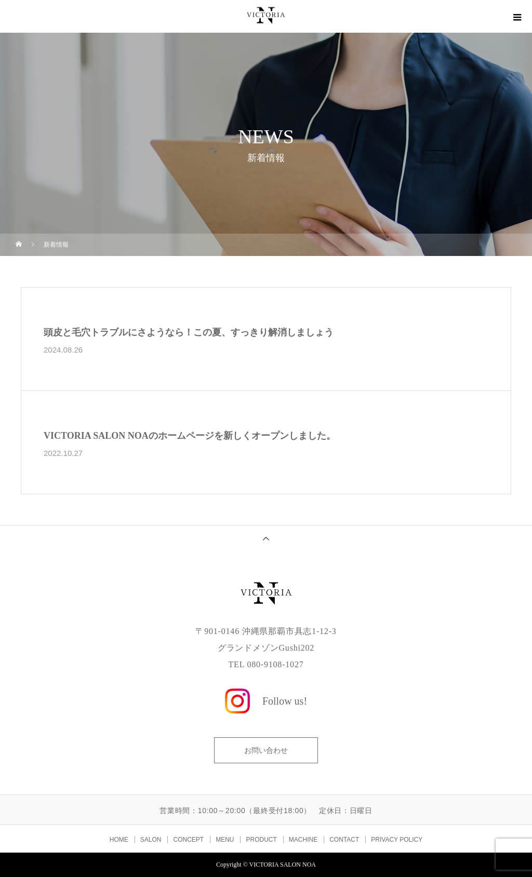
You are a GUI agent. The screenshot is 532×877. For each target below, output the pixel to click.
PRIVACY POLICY (396, 839)
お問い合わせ (266, 750)
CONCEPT (188, 839)
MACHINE (303, 839)
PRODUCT (261, 839)
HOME (119, 839)
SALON (151, 839)
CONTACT (344, 839)
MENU (225, 839)
